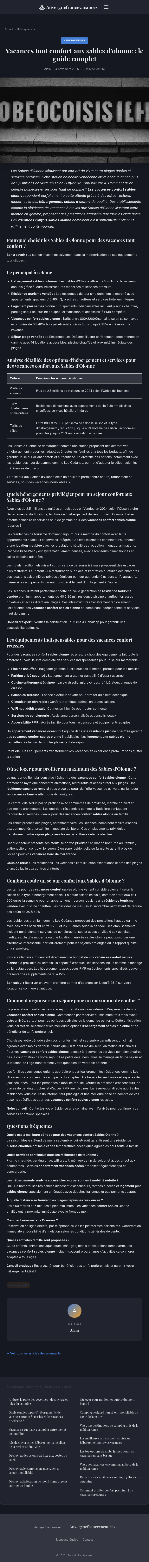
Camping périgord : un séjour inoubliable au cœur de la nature (109, 1414)
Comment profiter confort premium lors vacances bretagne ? (106, 1492)
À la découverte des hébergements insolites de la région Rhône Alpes (37, 1445)
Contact (88, 1539)
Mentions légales (67, 1539)
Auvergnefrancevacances (68, 7)
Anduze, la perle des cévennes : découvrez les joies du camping (38, 1402)
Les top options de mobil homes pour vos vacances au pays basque (107, 1453)
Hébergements (26, 29)
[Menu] (106, 7)
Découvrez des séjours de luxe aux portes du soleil (38, 1457)
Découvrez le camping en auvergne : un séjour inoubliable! (34, 1471)
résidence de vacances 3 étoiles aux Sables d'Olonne (71, 208)
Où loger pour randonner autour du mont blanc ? (107, 1402)
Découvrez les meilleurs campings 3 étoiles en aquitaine (110, 1479)
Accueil (9, 29)
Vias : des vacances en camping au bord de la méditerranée (109, 1466)
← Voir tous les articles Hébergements (34, 1353)
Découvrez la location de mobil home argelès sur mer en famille (38, 1483)
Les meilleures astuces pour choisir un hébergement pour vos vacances (105, 1440)
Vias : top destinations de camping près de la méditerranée (109, 1427)
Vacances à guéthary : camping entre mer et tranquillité (37, 1432)
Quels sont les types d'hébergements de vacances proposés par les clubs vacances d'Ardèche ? (36, 1416)
